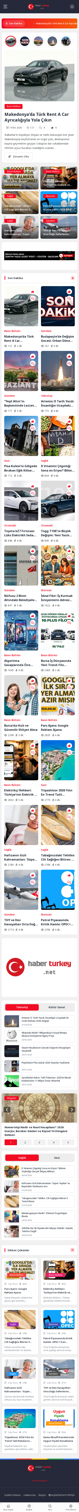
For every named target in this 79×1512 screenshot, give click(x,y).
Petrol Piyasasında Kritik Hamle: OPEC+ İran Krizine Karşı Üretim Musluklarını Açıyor (56, 922)
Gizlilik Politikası (12, 1495)
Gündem (50, 220)
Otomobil (10, 525)
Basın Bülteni (13, 106)
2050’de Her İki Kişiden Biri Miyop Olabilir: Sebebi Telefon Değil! (47, 1230)
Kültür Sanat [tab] (57, 1007)
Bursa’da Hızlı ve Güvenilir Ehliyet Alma (20, 727)
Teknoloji (46, 395)
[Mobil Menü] (5, 6)
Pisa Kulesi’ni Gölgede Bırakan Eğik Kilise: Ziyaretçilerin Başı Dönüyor (20, 468)
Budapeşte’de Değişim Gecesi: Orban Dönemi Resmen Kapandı (57, 338)
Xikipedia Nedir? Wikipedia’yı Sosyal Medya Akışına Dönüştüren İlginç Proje (44, 1034)
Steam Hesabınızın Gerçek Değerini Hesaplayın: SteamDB (46, 1049)
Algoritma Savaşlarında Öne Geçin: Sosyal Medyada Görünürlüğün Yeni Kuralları (18, 663)
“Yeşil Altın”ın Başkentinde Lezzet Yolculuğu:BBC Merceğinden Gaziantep (19, 403)
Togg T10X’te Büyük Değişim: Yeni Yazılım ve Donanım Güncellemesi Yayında (57, 533)
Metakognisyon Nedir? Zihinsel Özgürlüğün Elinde (44, 1215)
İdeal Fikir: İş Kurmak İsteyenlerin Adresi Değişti (57, 598)
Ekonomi (50, 196)
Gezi (7, 460)
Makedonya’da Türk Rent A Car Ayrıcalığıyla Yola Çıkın (37, 117)
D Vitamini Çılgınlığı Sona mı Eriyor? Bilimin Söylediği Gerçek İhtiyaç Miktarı (58, 468)
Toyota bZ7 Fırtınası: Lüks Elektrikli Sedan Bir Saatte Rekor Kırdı (20, 533)
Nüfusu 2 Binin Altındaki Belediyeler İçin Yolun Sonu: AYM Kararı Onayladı (20, 598)
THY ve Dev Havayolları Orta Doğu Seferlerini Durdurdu (20, 922)
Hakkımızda (30, 1495)
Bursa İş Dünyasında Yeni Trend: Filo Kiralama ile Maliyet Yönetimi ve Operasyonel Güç (56, 663)
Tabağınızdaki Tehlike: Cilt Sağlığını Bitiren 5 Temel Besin (58, 857)
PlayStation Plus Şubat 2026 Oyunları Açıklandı (45, 1062)
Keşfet (53, 1495)
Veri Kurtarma (39, 1480)
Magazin (11, 1098)
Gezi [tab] (57, 1157)
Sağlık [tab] (22, 1157)
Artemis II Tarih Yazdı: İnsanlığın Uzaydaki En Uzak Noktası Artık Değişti (57, 403)
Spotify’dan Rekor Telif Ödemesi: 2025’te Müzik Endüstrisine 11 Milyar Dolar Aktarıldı (46, 1079)
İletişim (42, 1495)
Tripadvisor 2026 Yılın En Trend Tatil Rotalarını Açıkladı (56, 792)
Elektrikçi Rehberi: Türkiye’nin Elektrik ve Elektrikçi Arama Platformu (21, 792)
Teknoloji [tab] (22, 1007)
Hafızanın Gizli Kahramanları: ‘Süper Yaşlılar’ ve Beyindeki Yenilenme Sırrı (20, 857)
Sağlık (10, 196)
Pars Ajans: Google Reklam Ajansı (54, 727)
